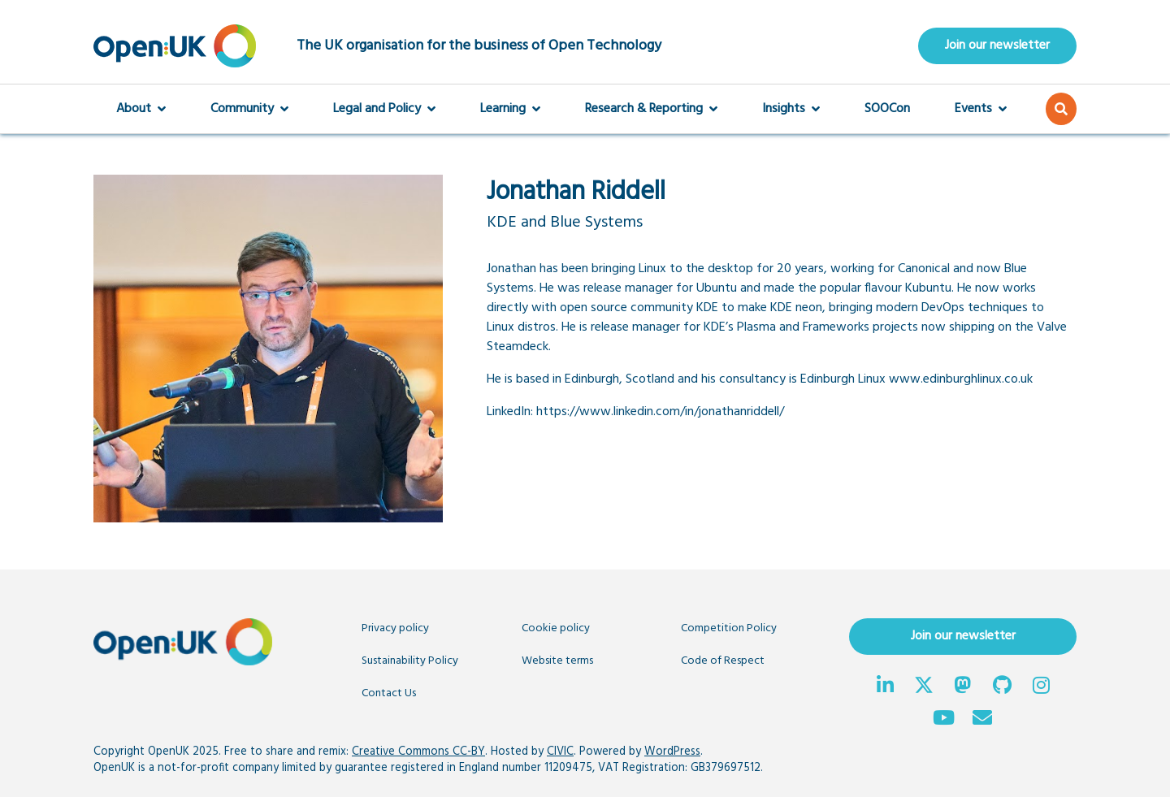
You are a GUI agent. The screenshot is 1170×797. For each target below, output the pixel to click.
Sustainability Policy (410, 661)
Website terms (557, 661)
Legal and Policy (384, 109)
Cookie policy (556, 628)
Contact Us (389, 693)
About (141, 109)
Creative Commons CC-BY (418, 752)
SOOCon (887, 108)
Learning (510, 109)
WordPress (672, 752)
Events (981, 109)
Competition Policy (729, 628)
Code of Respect (723, 661)
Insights (791, 109)
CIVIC (560, 752)
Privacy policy (395, 628)
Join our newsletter (997, 45)
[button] (1061, 109)
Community (249, 109)
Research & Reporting (651, 109)
